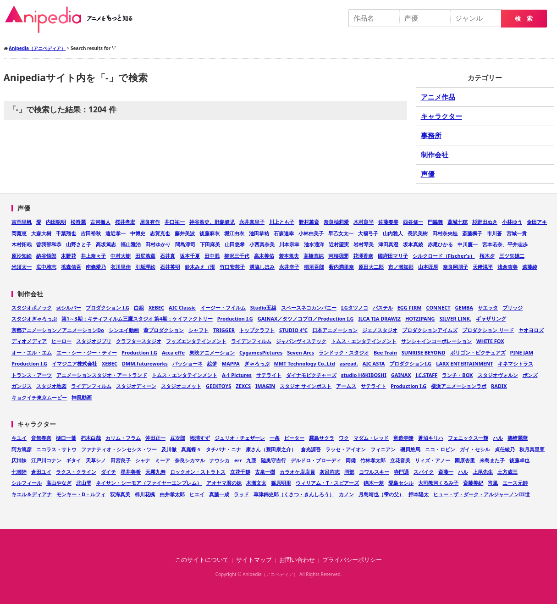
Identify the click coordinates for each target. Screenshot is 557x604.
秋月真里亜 (532, 449)
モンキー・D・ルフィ (80, 494)
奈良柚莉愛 (336, 221)
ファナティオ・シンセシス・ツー (119, 449)
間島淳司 (185, 244)
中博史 (137, 233)
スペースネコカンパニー (308, 307)
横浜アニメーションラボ (458, 385)
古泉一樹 (265, 471)
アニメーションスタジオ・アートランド (101, 374)
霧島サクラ (321, 437)
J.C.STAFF (427, 374)
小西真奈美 (262, 244)
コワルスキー (374, 471)
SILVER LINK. (455, 318)
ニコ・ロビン (440, 449)
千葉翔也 (66, 233)
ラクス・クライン (76, 471)
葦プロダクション (163, 330)
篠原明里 (281, 482)
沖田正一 (155, 437)
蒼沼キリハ (430, 437)
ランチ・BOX (457, 374)
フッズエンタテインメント (196, 341)
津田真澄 (388, 244)
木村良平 (363, 221)
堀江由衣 (234, 233)
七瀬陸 (19, 471)
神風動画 (82, 397)
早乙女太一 (340, 233)
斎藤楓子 (472, 233)
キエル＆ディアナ (31, 494)
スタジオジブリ (93, 341)
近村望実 (339, 244)
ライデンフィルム (251, 341)
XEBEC (156, 307)
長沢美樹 (418, 233)
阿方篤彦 (21, 449)
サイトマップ (254, 560)
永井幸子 (289, 266)
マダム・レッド (371, 437)
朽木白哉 (91, 437)
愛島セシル (401, 482)
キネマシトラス (515, 363)
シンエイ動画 (124, 330)
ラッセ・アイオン (345, 449)
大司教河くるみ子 (438, 482)
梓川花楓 (145, 494)
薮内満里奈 (341, 266)
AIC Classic (182, 307)
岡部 (349, 471)
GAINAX (401, 374)
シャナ (142, 460)
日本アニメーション (335, 330)
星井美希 (131, 471)
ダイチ (108, 471)
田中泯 (212, 255)
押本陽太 (418, 494)
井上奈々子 (93, 255)
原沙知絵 (21, 255)
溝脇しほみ (262, 266)
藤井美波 (185, 233)
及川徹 (168, 449)
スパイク (424, 471)
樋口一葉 (66, 437)
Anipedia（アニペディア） (72, 19)
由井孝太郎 (172, 494)
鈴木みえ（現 (200, 266)
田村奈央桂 (445, 233)
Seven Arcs (300, 352)
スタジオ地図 (51, 385)
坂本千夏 (190, 255)
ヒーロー (61, 341)
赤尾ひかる (440, 244)
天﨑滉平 (483, 266)
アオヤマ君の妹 (224, 482)
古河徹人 (100, 221)
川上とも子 (281, 221)
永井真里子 (252, 221)
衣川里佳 (120, 266)
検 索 (524, 18)
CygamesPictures (260, 352)
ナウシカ (220, 460)
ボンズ (530, 374)
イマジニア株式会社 (74, 363)
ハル (498, 437)
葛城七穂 (457, 221)
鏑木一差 (374, 482)
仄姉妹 (19, 460)
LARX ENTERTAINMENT (464, 363)
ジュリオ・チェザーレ (240, 437)
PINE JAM (522, 352)
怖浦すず (200, 437)
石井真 (167, 255)
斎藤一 (445, 471)
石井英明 (170, 266)
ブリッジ (512, 307)
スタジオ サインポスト (305, 385)
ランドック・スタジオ (344, 352)
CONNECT (438, 307)
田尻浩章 (145, 255)
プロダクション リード (488, 330)
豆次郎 (177, 437)
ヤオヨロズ (531, 330)
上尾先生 (483, 471)
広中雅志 (46, 266)
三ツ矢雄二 (511, 255)
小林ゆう (512, 221)
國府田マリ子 (393, 255)
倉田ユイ (41, 471)
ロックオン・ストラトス (198, 471)
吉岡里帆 (21, 221)
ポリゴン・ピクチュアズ (478, 352)
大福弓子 (368, 233)
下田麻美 (210, 244)
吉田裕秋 (91, 233)
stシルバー (68, 307)
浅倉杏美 (507, 266)
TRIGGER (224, 330)
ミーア (162, 460)
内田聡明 (56, 221)
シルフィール (26, 482)
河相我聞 (338, 255)
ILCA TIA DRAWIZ (379, 318)
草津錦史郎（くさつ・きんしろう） (294, 494)
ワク (344, 437)
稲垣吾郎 (314, 266)
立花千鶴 (240, 471)
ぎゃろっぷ (257, 363)
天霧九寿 (155, 471)
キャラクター (441, 116)
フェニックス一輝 (468, 437)
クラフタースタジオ (138, 341)
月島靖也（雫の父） (381, 494)
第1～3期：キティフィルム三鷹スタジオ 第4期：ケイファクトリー (137, 318)
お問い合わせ (297, 560)
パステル (383, 307)
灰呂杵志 (330, 471)
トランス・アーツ (31, 374)
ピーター (294, 437)
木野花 (68, 255)
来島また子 (492, 460)
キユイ (19, 437)
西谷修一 (413, 221)
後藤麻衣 (209, 233)
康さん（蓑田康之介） (271, 449)
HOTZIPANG (420, 318)
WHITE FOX (490, 341)
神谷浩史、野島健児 (212, 221)
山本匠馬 (428, 266)
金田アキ (537, 221)
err (238, 460)
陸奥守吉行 (273, 460)
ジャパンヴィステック (301, 341)
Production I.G (235, 318)
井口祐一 (175, 221)
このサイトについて (202, 560)
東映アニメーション (212, 352)
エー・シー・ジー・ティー (86, 352)
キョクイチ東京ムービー (39, 397)
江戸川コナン (46, 460)
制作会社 (434, 154)
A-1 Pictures (237, 374)
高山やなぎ (59, 482)
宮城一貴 (517, 233)
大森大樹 (41, 233)
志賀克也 (160, 233)
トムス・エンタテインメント (364, 341)
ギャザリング (491, 318)
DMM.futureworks (145, 363)
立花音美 (400, 460)
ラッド (241, 494)
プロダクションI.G (410, 363)
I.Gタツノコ (354, 307)
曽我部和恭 (48, 244)
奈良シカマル (190, 460)
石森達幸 (284, 233)
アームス (346, 385)
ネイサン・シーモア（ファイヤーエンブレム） (149, 482)
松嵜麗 (78, 221)
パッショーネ (187, 363)
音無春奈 (41, 437)
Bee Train (385, 352)
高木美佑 (264, 255)
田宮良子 (120, 460)
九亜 (251, 460)
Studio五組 (263, 307)
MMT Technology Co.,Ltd (304, 363)
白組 (139, 307)
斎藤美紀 (473, 482)
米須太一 (21, 266)
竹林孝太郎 (373, 460)
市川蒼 (494, 233)
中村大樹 (120, 255)
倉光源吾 (311, 449)
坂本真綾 (413, 244)
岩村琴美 (363, 244)
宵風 (493, 482)
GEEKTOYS (218, 385)
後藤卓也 (519, 460)
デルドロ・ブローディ (316, 460)
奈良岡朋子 (455, 266)
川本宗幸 (289, 244)
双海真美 (120, 494)
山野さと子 (78, 244)
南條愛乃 (96, 266)
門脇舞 (435, 221)
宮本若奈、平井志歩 (505, 244)
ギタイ (73, 460)
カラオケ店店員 (297, 471)
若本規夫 (289, 255)
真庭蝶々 (191, 449)
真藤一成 (219, 494)
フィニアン (383, 449)
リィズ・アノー (432, 460)
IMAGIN (265, 385)
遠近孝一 (115, 233)
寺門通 (401, 471)
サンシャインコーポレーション (436, 341)
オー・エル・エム (31, 352)
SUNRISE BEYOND (424, 352)
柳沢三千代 (236, 255)
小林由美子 (311, 233)
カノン (346, 494)
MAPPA (231, 363)
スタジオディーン (136, 385)
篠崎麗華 (517, 437)
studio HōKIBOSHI (363, 374)
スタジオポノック (31, 307)
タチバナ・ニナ (223, 449)
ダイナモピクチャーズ (311, 374)
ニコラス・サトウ (56, 449)
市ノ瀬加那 (401, 266)
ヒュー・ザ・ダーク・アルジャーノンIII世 (481, 494)
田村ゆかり (158, 244)
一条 (275, 437)
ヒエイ (196, 494)
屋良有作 (150, 221)
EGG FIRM (409, 307)
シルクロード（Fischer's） (444, 255)
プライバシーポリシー (352, 560)
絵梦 (212, 363)
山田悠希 (235, 244)
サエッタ (488, 307)
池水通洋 (314, 244)
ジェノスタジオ (379, 330)
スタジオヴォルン (498, 374)
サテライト (268, 374)
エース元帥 (515, 482)
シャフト (198, 330)
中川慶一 (468, 244)
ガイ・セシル (475, 449)
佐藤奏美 (388, 221)
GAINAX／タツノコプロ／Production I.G (306, 318)
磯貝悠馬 (410, 449)
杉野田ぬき (484, 221)
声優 (428, 173)
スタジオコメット (181, 385)
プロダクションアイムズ (430, 330)
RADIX (499, 385)
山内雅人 (393, 233)
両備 (351, 460)
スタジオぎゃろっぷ (34, 318)
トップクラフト (257, 330)
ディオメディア (29, 341)
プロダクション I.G (107, 307)
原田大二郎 (371, 266)
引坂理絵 (145, 266)
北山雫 (83, 482)
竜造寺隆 (403, 437)
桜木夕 (487, 255)
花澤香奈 (363, 255)
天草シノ (96, 460)
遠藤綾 (529, 266)
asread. (349, 363)
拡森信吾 (71, 266)
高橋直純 (313, 255)
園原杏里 (465, 460)
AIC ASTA (374, 363)
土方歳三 (507, 471)
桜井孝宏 (125, 221)
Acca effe (173, 352)
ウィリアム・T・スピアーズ (327, 482)
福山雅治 (131, 244)
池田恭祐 (259, 233)
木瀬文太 (256, 482)
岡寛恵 (19, 233)
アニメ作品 (438, 96)
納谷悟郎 (46, 255)
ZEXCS (243, 385)
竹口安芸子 (232, 266)
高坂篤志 (106, 244)
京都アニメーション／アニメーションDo (57, 330)
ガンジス (21, 385)
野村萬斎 (309, 221)
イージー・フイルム (223, 307)
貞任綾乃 (505, 449)
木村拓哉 (21, 244)
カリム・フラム (123, 437)
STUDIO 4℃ (293, 330)
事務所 (431, 135)
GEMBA (464, 307)
